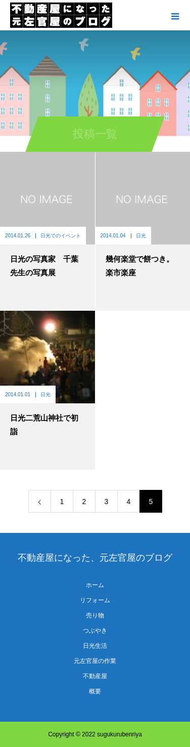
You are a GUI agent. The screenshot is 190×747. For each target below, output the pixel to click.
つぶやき (95, 630)
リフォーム (95, 600)
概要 (95, 691)
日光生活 (95, 645)
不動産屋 (95, 676)
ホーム (95, 585)
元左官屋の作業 (95, 661)
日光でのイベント (60, 235)
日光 (141, 235)
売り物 (95, 615)
